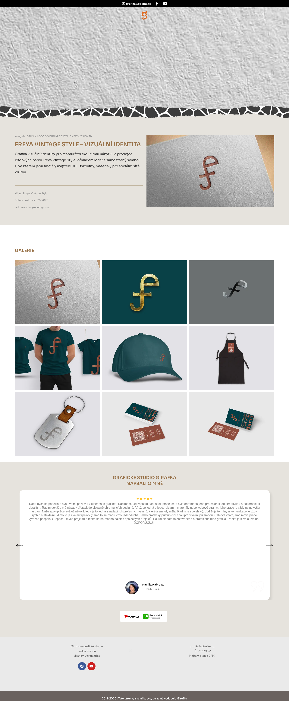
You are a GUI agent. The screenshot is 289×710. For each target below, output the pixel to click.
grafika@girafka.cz (138, 3)
